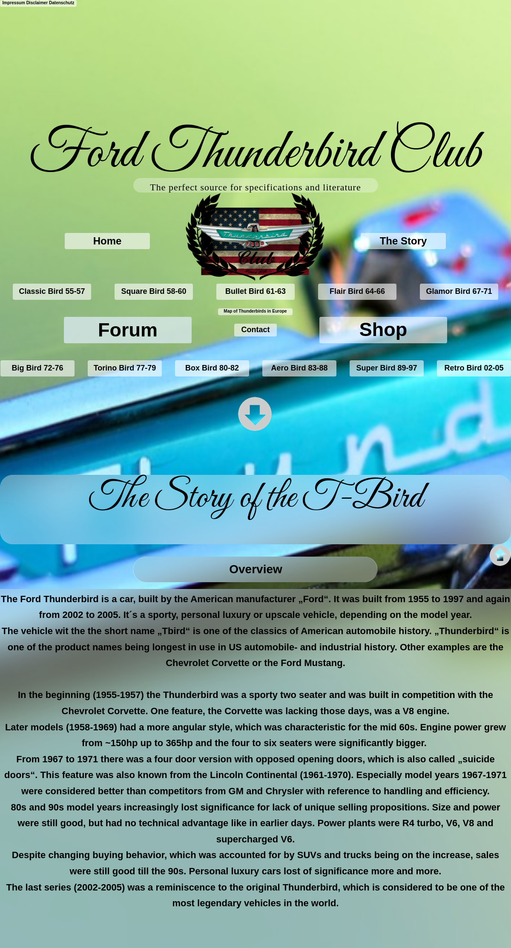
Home (107, 241)
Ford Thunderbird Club (255, 154)
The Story (403, 241)
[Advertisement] (182, 59)
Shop (383, 329)
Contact (255, 329)
